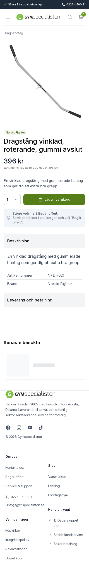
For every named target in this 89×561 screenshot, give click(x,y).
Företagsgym (58, 495)
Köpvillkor (12, 530)
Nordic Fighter (15, 132)
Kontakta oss (14, 467)
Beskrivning (44, 241)
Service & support (18, 486)
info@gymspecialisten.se (24, 505)
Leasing (54, 486)
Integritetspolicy (17, 540)
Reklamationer (16, 549)
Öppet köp (13, 558)
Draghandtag (13, 33)
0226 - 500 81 (18, 497)
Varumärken (57, 476)
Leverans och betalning (44, 300)
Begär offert (14, 477)
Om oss (11, 456)
